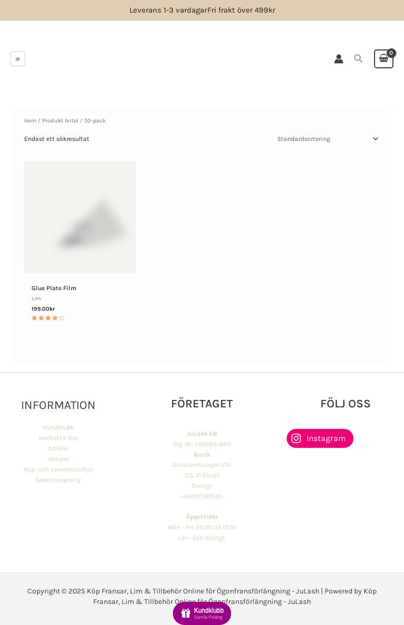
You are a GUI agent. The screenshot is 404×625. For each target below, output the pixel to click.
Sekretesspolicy (58, 479)
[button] (359, 59)
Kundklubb (58, 427)
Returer (58, 458)
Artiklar (58, 448)
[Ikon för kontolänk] (339, 59)
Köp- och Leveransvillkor (59, 469)
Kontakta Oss (58, 437)
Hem (30, 120)
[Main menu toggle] (18, 59)
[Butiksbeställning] (327, 139)
